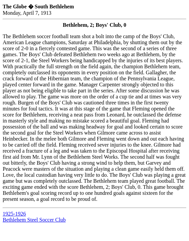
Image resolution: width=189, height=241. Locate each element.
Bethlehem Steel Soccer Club (34, 220)
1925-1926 (14, 214)
